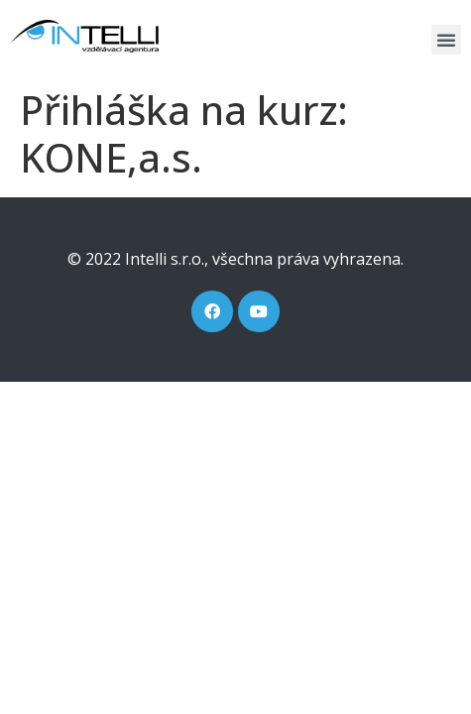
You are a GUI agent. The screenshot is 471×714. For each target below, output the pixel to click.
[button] (446, 40)
